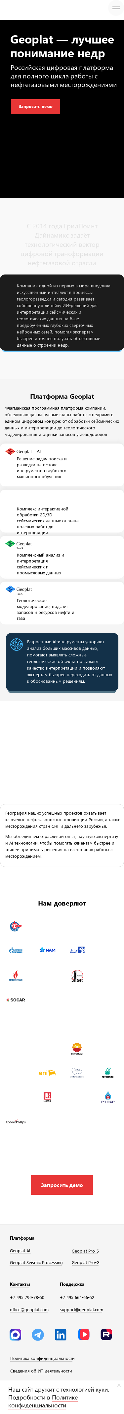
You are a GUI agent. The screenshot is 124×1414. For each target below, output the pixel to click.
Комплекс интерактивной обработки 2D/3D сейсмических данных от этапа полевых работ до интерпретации (48, 520)
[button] (62, 1185)
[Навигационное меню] (116, 8)
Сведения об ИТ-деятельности (41, 1370)
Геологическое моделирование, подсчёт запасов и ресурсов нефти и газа (45, 609)
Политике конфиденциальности (43, 1401)
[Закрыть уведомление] (119, 1385)
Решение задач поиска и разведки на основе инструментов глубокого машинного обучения (42, 467)
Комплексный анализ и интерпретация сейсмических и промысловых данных (40, 563)
